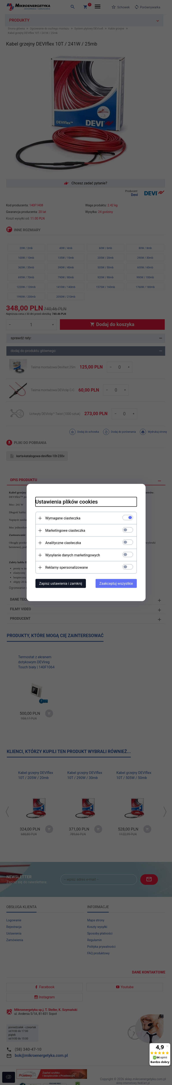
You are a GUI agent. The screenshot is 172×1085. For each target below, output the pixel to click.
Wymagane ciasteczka (63, 518)
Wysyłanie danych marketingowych (72, 555)
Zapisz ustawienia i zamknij (60, 583)
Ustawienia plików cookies (66, 502)
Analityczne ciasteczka (63, 543)
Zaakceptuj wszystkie (116, 583)
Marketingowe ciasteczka (65, 530)
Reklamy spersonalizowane (66, 567)
